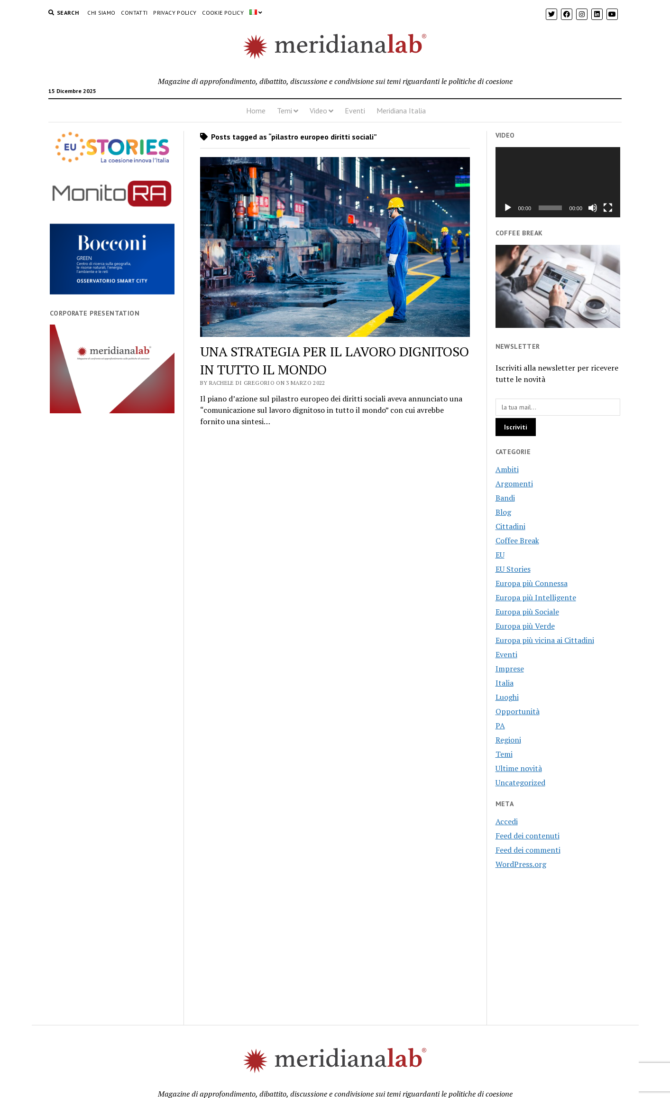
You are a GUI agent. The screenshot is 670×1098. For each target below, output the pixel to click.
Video (318, 110)
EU (500, 554)
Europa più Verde (525, 626)
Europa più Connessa (532, 583)
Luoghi (507, 697)
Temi (284, 110)
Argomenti (514, 483)
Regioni (508, 740)
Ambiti (507, 469)
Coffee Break (517, 540)
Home (256, 110)
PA (500, 725)
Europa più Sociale (527, 611)
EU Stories (513, 569)
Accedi (507, 821)
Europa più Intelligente (536, 597)
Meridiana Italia (401, 110)
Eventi (355, 110)
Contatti (134, 12)
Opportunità (518, 711)
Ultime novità (519, 768)
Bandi (505, 498)
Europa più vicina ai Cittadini (545, 640)
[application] (558, 182)
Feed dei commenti (528, 850)
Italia (505, 683)
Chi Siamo (101, 12)
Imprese (510, 668)
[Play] (508, 208)
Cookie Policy (223, 12)
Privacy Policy (174, 12)
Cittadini (510, 526)
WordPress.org (521, 864)
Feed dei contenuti (528, 835)
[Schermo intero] (608, 208)
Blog (503, 512)
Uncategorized (520, 782)
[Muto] (592, 208)
